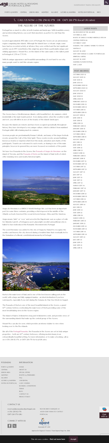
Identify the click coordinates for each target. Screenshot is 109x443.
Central (23, 12)
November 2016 (79, 196)
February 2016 (78, 221)
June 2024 (77, 82)
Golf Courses (24, 383)
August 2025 (78, 77)
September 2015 (78, 234)
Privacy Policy (24, 397)
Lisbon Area (34, 12)
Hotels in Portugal (86, 12)
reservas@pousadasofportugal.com (21, 409)
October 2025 (78, 74)
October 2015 (78, 231)
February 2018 (78, 156)
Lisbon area (5, 372)
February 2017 (78, 188)
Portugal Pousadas (20, 331)
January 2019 (78, 129)
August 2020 (78, 91)
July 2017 (76, 175)
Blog (21, 391)
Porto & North (11, 12)
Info (99, 12)
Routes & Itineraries (27, 375)
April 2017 (76, 183)
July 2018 (76, 142)
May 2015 (76, 245)
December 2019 (78, 104)
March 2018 (77, 153)
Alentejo (45, 12)
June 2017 (76, 177)
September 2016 (79, 202)
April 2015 (76, 248)
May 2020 (77, 96)
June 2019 (76, 118)
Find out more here (57, 439)
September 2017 (78, 169)
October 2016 (78, 199)
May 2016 (76, 212)
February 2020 (79, 101)
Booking (27, 386)
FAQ (20, 378)
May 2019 (76, 120)
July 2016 (76, 207)
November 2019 (79, 107)
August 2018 (78, 139)
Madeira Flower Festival (82, 62)
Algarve (54, 12)
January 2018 (78, 158)
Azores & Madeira (68, 12)
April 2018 (76, 150)
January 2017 (78, 191)
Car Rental (23, 380)
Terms (21, 388)
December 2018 (78, 131)
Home (21, 367)
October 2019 (78, 110)
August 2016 (78, 204)
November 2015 (79, 229)
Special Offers (24, 372)
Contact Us (23, 394)
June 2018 (76, 145)
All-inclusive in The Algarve (84, 32)
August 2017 (78, 172)
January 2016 (78, 223)
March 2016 (77, 218)
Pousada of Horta (30, 154)
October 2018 (78, 134)
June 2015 (76, 242)
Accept (73, 439)
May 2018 (76, 147)
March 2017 (77, 185)
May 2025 (76, 80)
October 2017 (78, 166)
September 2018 (79, 137)
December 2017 (78, 161)
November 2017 (79, 164)
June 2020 (77, 93)
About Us (22, 369)
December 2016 (78, 194)
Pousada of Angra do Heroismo (48, 151)
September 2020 (79, 88)
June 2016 (76, 210)
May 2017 (76, 180)
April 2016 (76, 215)
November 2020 (79, 85)
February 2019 (78, 126)
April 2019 (77, 123)
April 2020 (77, 99)
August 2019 (78, 115)
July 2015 (76, 240)
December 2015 (78, 226)
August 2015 (78, 237)
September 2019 (79, 112)
